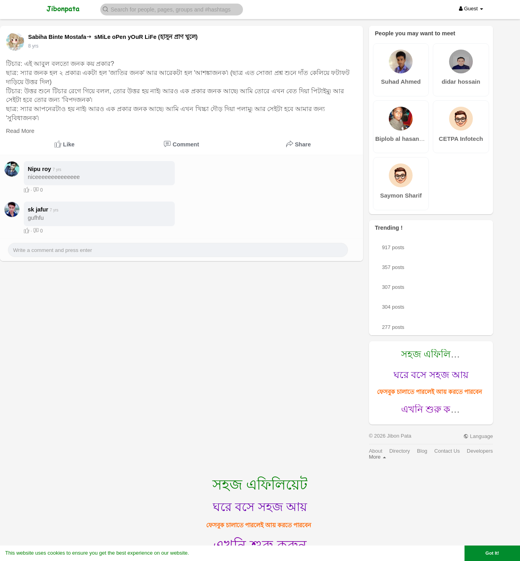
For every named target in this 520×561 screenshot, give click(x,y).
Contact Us (447, 450)
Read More (20, 131)
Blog (422, 450)
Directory (399, 450)
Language (478, 436)
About (375, 450)
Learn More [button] (204, 553)
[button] (172, 8)
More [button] (377, 457)
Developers (480, 450)
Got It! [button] (492, 552)
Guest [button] (471, 9)
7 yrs (33, 46)
